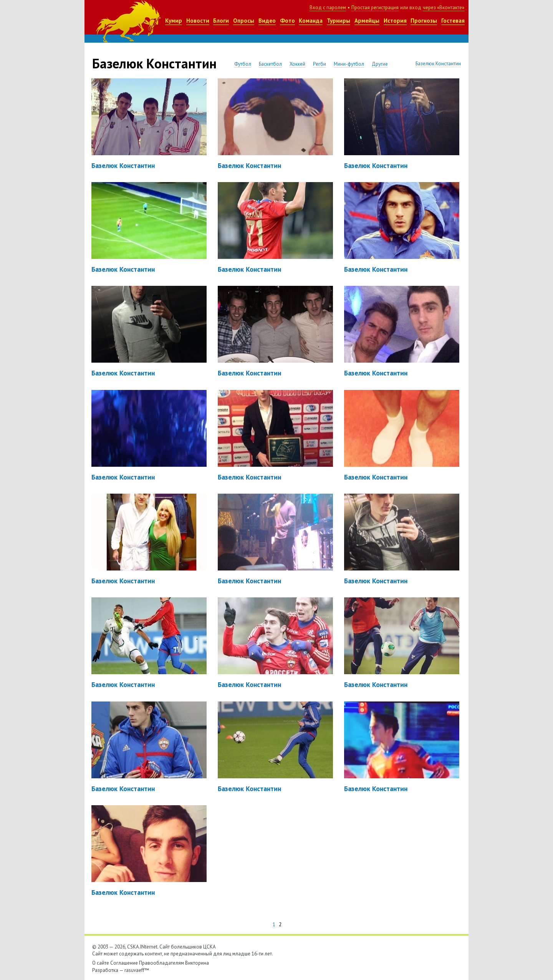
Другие (380, 64)
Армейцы (366, 20)
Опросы (243, 20)
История (395, 20)
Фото (287, 20)
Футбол (242, 64)
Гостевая (453, 20)
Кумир (173, 20)
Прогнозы (424, 20)
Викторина (197, 963)
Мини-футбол (349, 64)
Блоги (221, 20)
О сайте (100, 963)
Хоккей (297, 64)
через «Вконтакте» (443, 7)
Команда (311, 20)
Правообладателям (161, 963)
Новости (197, 20)
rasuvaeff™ (136, 970)
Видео (267, 20)
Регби (319, 64)
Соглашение (124, 963)
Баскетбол (270, 64)
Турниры (338, 20)
